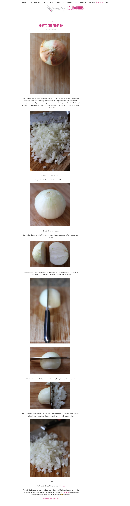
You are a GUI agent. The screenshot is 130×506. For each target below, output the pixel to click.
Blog (24, 2)
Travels (37, 2)
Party (52, 2)
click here (62, 486)
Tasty (58, 2)
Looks (30, 2)
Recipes (69, 2)
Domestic (45, 2)
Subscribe (83, 2)
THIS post (66, 492)
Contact (92, 2)
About (76, 2)
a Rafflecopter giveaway (51, 499)
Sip (64, 2)
